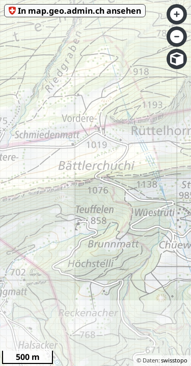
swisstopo (174, 360)
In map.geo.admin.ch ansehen (79, 10)
